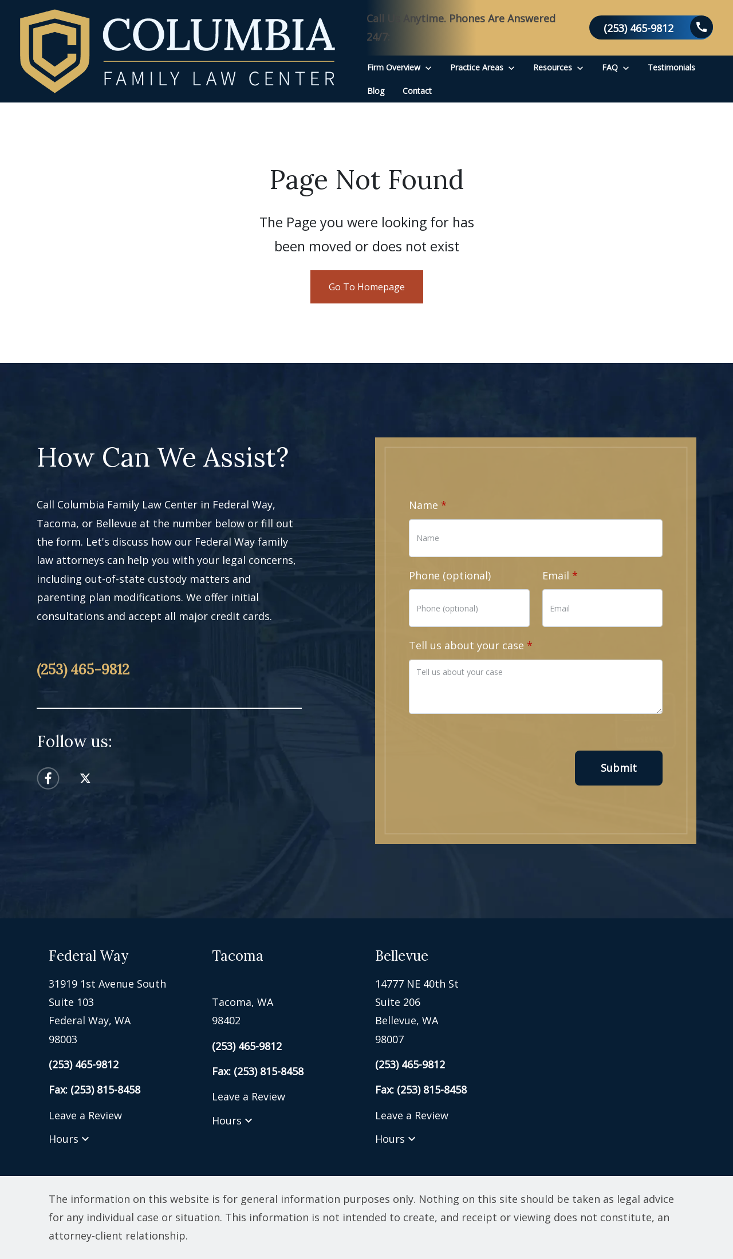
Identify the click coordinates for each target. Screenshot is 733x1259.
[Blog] (375, 90)
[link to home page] (177, 51)
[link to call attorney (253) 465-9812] (651, 27)
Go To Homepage (367, 287)
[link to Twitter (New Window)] (85, 778)
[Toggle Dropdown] (428, 67)
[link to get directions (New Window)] (122, 1011)
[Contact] (417, 90)
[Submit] (619, 768)
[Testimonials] (671, 67)
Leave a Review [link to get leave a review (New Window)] (85, 1115)
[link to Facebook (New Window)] (48, 778)
